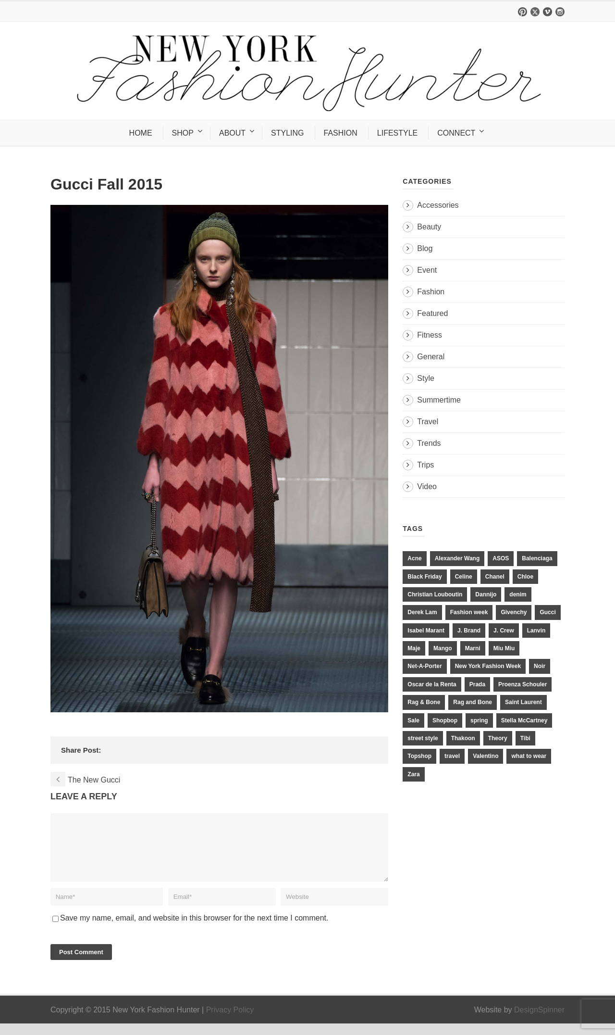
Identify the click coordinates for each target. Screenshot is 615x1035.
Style (425, 378)
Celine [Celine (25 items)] (463, 576)
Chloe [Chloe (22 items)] (525, 576)
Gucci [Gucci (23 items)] (547, 612)
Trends (429, 443)
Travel (427, 421)
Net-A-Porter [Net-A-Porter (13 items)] (424, 666)
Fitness (429, 335)
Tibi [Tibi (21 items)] (525, 738)
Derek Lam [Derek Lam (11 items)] (422, 612)
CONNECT (456, 133)
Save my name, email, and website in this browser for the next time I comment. (194, 929)
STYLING (287, 133)
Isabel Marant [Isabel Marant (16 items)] (425, 630)
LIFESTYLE (397, 133)
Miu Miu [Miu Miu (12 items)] (504, 648)
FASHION (340, 133)
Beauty (429, 227)
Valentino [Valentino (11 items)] (485, 756)
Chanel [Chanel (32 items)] (494, 576)
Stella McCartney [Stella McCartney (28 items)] (524, 720)
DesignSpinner (539, 1021)
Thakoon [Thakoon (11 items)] (463, 738)
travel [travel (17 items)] (452, 756)
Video (427, 486)
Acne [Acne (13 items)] (414, 558)
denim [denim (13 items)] (517, 594)
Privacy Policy (230, 1021)
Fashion (430, 292)
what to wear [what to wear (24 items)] (528, 756)
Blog (424, 248)
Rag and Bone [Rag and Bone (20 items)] (472, 702)
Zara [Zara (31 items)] (413, 774)
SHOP (183, 133)
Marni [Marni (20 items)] (472, 648)
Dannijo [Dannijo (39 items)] (485, 594)
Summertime (439, 400)
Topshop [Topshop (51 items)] (419, 756)
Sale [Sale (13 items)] (413, 720)
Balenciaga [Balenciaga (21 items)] (537, 558)
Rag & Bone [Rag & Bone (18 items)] (423, 702)
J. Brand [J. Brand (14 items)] (468, 630)
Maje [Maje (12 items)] (413, 648)
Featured (432, 313)
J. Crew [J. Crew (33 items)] (503, 630)
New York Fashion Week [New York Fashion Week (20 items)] (488, 666)
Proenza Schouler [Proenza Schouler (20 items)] (522, 684)
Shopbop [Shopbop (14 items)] (444, 720)
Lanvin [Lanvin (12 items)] (536, 630)
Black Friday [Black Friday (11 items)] (424, 576)
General (430, 357)
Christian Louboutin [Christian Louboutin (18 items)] (434, 594)
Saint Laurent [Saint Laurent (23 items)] (523, 702)
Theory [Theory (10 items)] (497, 738)
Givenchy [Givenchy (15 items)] (514, 612)
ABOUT (232, 133)
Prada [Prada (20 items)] (477, 684)
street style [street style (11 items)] (422, 738)
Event (427, 270)
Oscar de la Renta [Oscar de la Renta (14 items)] (431, 684)
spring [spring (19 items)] (479, 720)
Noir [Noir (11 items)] (539, 666)
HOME (140, 133)
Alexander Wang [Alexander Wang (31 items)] (457, 558)
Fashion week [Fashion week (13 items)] (469, 612)
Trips (425, 465)
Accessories (437, 205)
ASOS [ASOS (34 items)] (500, 558)
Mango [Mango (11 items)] (442, 648)
